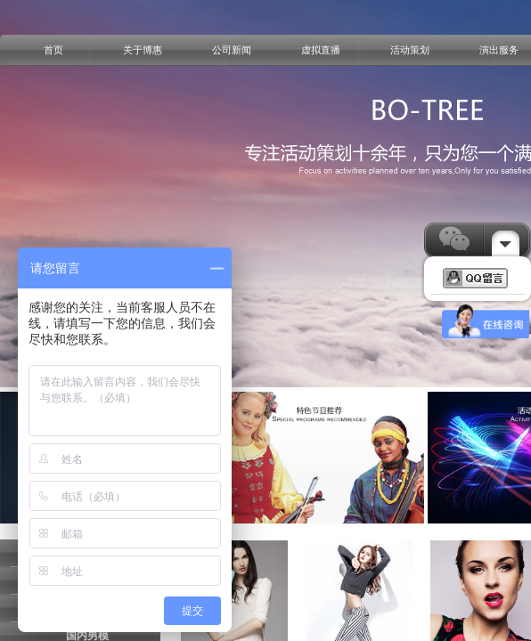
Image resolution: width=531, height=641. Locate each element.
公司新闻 (231, 50)
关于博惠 (142, 50)
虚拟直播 (320, 50)
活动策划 (409, 50)
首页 (53, 50)
